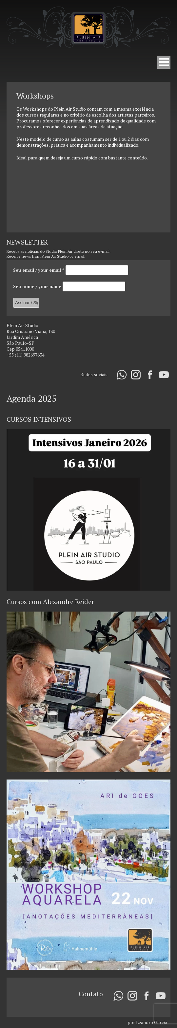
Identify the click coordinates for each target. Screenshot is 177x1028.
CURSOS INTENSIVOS (39, 419)
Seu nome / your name (38, 286)
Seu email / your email (39, 270)
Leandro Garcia (151, 1022)
